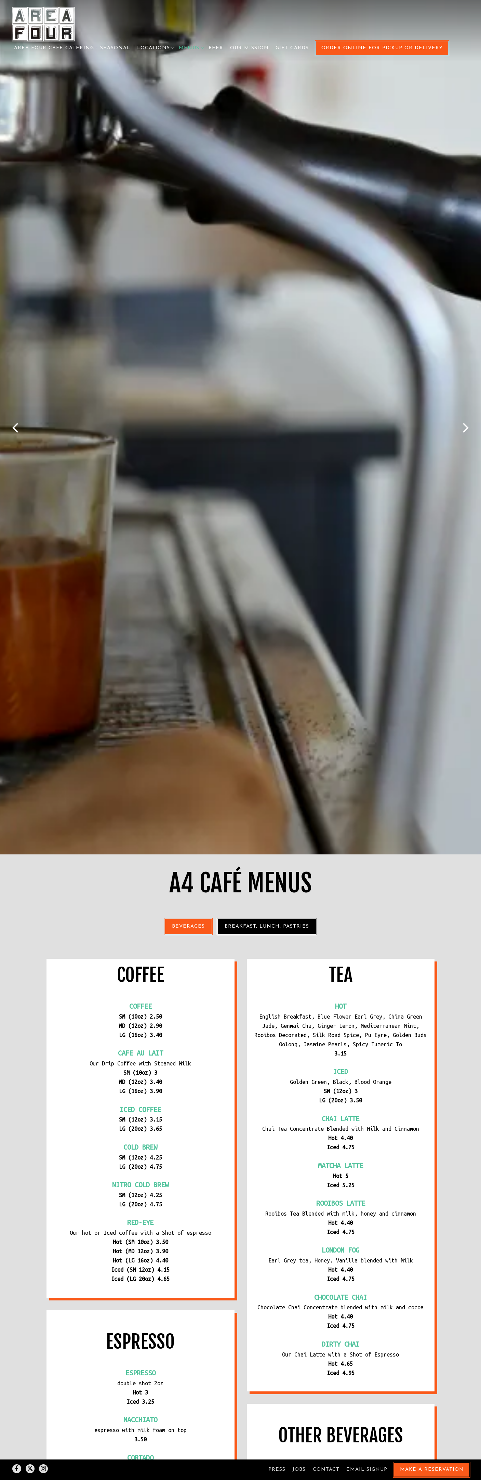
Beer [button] (216, 48)
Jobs (299, 1452)
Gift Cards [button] (292, 48)
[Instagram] (43, 1451)
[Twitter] (30, 1451)
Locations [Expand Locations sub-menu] (154, 47)
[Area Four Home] (43, 23)
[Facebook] (16, 1451)
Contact (326, 1452)
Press (276, 1452)
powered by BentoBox (240, 1471)
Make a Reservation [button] (432, 1452)
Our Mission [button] (249, 48)
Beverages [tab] (188, 646)
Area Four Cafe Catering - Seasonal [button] (72, 48)
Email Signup (366, 1452)
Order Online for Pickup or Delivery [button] (382, 48)
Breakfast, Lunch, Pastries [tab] (267, 646)
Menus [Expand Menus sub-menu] (190, 47)
